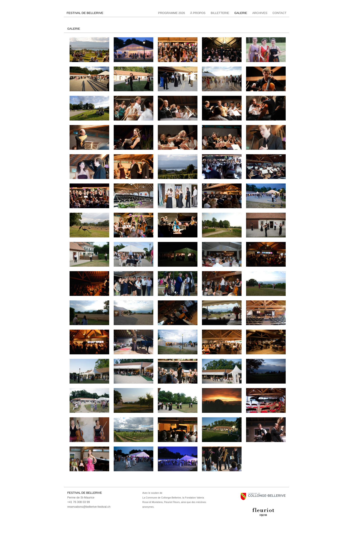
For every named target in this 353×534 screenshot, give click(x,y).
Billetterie (220, 13)
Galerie (240, 13)
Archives (259, 13)
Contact (279, 13)
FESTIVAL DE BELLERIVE (85, 13)
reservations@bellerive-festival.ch (89, 506)
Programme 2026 (171, 13)
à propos (198, 13)
